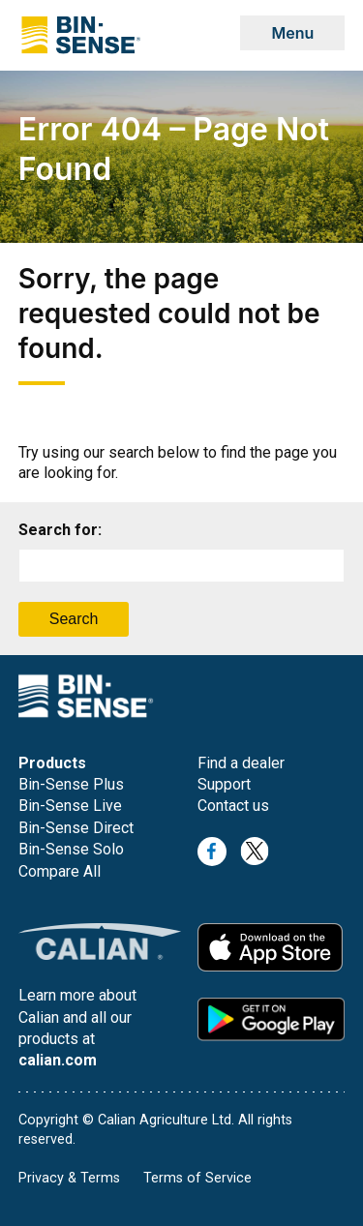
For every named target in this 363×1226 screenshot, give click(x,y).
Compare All (59, 871)
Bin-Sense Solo (71, 849)
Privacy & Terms (69, 1178)
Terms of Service (197, 1178)
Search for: (60, 530)
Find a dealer (241, 763)
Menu (292, 33)
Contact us (233, 805)
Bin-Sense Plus (71, 784)
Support (224, 784)
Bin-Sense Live (70, 805)
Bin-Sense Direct (76, 828)
